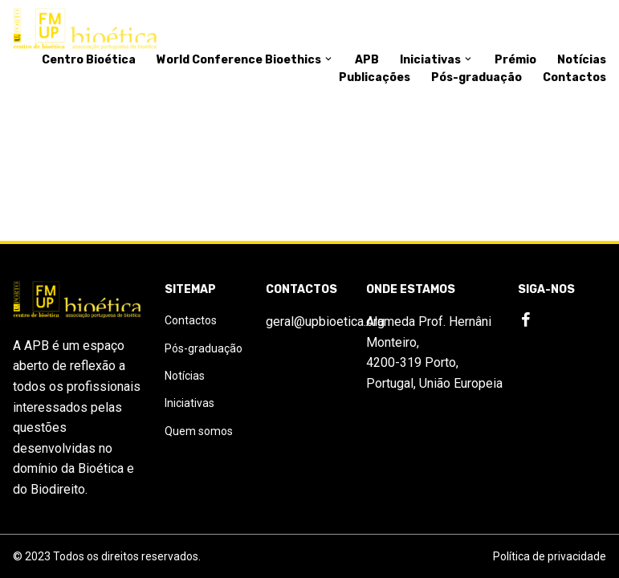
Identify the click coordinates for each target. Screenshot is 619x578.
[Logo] (85, 29)
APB (367, 60)
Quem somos (199, 431)
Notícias (581, 60)
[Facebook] (526, 320)
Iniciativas (437, 60)
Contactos (574, 77)
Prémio (515, 60)
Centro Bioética (89, 60)
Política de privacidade (549, 556)
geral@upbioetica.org (325, 321)
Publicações (374, 77)
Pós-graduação (476, 77)
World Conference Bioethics (245, 60)
